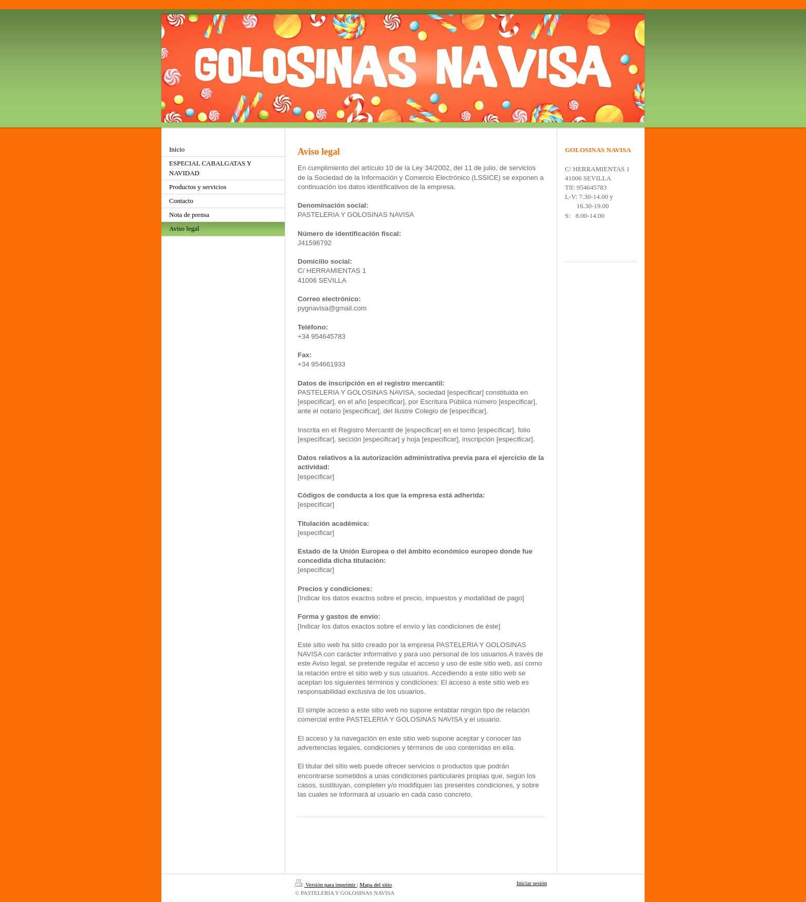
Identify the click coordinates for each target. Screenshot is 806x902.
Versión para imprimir (326, 884)
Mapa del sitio (375, 884)
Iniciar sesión (532, 883)
